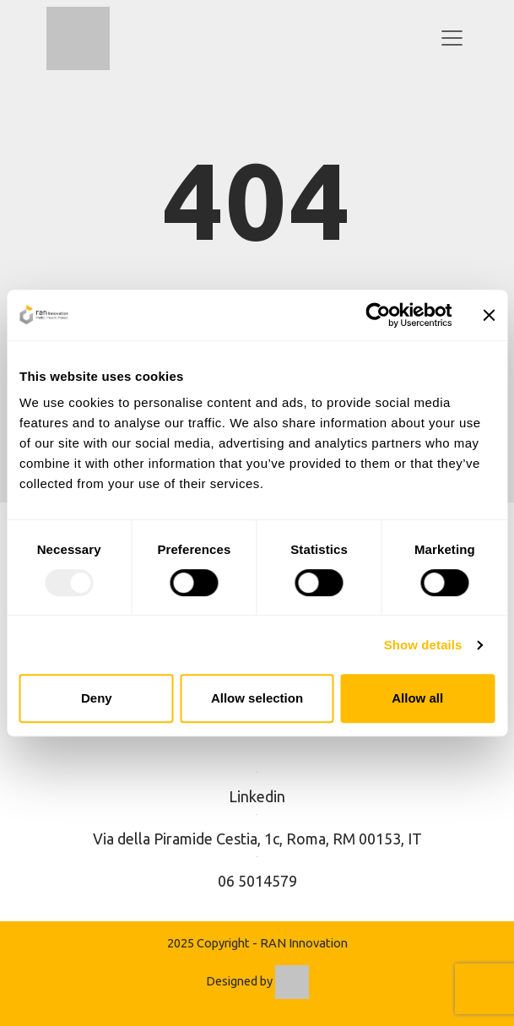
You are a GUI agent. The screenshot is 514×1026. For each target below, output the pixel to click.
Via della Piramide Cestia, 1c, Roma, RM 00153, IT (257, 838)
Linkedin (257, 796)
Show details (423, 645)
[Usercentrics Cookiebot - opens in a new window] (378, 315)
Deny (96, 698)
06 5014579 (257, 880)
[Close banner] (489, 315)
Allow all (417, 698)
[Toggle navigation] (451, 38)
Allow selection (257, 698)
